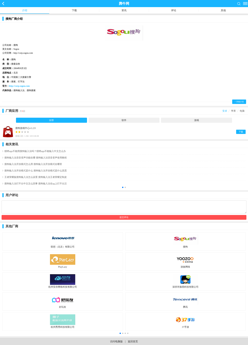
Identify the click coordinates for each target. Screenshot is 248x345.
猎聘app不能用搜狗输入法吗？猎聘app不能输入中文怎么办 (35, 151)
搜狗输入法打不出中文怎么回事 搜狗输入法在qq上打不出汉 (35, 183)
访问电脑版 (116, 341)
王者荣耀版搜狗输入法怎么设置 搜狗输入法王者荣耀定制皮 (35, 177)
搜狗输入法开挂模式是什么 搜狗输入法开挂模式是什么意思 (35, 170)
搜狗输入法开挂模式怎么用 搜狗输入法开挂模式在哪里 (33, 164)
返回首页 (133, 341)
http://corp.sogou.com (19, 86)
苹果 (233, 111)
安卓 (224, 111)
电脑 (242, 111)
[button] (122, 187)
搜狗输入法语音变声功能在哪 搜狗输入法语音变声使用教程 (35, 157)
